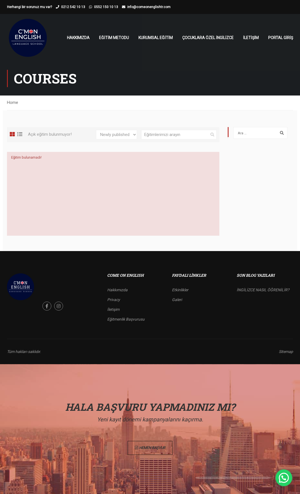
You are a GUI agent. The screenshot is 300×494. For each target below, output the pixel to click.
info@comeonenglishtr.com (149, 7)
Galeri (177, 299)
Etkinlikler (180, 290)
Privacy (113, 299)
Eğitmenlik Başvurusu (126, 319)
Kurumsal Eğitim (155, 37)
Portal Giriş (280, 37)
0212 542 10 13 (73, 7)
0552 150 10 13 (106, 7)
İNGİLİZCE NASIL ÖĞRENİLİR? (263, 290)
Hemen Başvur (150, 448)
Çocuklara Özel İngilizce (208, 37)
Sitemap (286, 351)
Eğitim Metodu (114, 37)
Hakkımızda (78, 37)
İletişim (251, 37)
